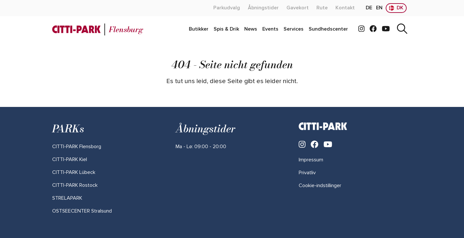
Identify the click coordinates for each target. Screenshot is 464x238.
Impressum (311, 160)
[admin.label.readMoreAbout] (227, 8)
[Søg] (402, 29)
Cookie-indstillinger (320, 185)
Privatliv (307, 172)
